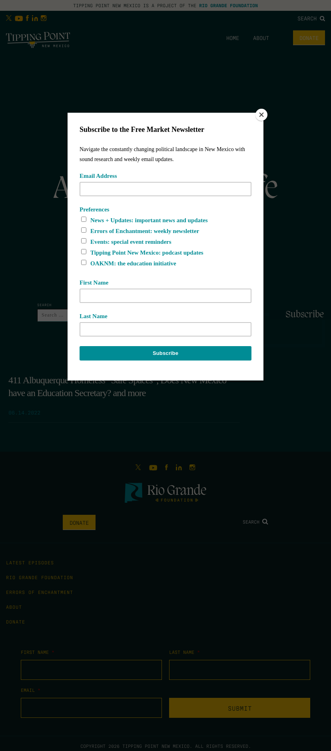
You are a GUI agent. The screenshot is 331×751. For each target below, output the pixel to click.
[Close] (261, 115)
